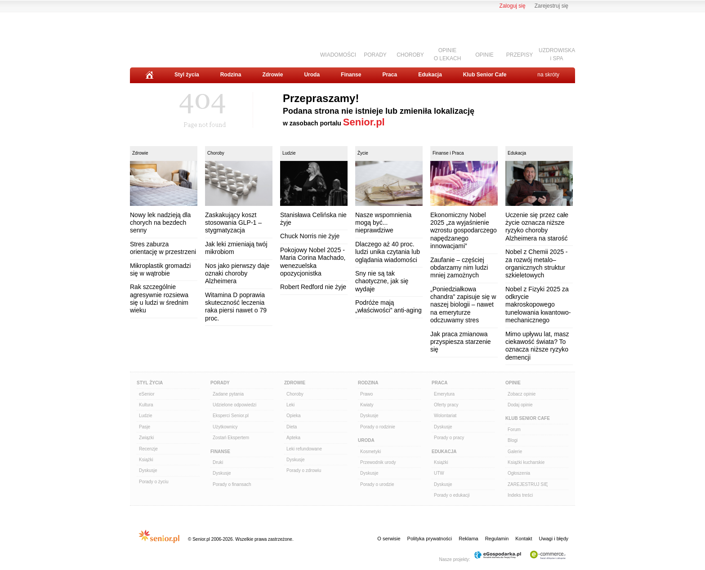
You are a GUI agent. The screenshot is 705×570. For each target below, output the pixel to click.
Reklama (468, 538)
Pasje (144, 426)
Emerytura (444, 394)
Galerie (515, 451)
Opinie (513, 382)
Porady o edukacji (452, 495)
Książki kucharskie (526, 462)
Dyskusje (148, 470)
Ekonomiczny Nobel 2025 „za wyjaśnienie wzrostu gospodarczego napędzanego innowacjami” (463, 230)
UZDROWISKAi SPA (557, 54)
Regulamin (497, 538)
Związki (146, 437)
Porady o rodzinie (377, 426)
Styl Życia (150, 382)
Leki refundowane (304, 448)
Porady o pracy (449, 437)
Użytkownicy (225, 426)
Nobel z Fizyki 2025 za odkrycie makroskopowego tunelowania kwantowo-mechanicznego (538, 304)
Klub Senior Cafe (485, 74)
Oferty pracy (446, 404)
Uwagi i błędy (553, 538)
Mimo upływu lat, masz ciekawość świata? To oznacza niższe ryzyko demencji (537, 345)
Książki (146, 459)
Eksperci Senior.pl (231, 415)
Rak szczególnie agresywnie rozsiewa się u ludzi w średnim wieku (159, 298)
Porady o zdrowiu (303, 470)
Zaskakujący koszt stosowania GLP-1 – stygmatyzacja (233, 222)
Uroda (312, 74)
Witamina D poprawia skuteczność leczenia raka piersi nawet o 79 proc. (236, 306)
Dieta (291, 426)
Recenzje (148, 448)
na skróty (548, 74)
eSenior (146, 394)
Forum (514, 429)
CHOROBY (410, 55)
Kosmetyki (370, 451)
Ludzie (288, 153)
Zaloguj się (513, 6)
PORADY (375, 55)
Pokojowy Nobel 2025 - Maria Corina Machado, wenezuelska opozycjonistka (313, 261)
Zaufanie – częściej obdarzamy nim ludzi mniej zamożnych (459, 267)
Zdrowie (272, 74)
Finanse (351, 74)
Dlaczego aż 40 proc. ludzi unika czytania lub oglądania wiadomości (387, 251)
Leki (290, 404)
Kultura (146, 404)
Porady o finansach (232, 484)
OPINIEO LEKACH (447, 54)
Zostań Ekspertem (231, 437)
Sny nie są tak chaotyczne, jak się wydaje (381, 281)
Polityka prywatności (429, 538)
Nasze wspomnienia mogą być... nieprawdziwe (383, 222)
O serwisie (388, 538)
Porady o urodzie (377, 484)
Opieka (293, 415)
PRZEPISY (519, 55)
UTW (439, 473)
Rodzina (230, 74)
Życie (362, 153)
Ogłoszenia (519, 473)
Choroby (215, 153)
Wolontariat (445, 415)
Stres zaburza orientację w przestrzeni (163, 247)
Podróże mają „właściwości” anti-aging (388, 306)
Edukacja (430, 74)
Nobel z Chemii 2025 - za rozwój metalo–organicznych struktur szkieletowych (536, 263)
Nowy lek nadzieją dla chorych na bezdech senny (160, 222)
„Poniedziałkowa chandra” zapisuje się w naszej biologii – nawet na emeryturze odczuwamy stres (463, 304)
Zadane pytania (228, 394)
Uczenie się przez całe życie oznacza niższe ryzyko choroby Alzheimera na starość (536, 226)
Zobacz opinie (521, 394)
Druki (218, 462)
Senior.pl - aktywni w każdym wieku (179, 36)
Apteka (293, 437)
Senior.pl (364, 122)
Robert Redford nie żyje (313, 286)
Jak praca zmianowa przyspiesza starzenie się (460, 341)
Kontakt (523, 538)
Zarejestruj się (551, 6)
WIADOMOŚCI (338, 55)
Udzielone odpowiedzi (234, 404)
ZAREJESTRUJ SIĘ (528, 484)
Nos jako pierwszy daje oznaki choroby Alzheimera (237, 273)
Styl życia (186, 74)
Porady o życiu (154, 481)
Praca (389, 74)
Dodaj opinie (520, 404)
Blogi (513, 440)
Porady (220, 382)
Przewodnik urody (378, 462)
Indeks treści (520, 495)
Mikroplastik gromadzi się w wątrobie (160, 269)
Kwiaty (366, 404)
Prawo (366, 394)
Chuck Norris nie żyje (309, 236)
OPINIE (484, 55)
